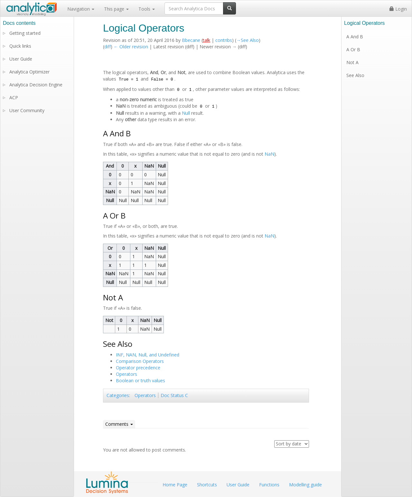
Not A (352, 62)
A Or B (353, 49)
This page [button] (116, 9)
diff (107, 47)
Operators (126, 374)
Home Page (175, 485)
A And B (354, 37)
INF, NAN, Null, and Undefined (147, 355)
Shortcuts (207, 485)
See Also (355, 75)
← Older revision (131, 47)
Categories (118, 395)
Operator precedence (138, 368)
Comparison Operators (140, 361)
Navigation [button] (80, 9)
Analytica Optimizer (29, 72)
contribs (223, 40)
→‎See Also (247, 40)
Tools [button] (146, 9)
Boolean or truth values (140, 380)
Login (398, 9)
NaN (269, 154)
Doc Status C (174, 395)
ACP (13, 97)
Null (186, 113)
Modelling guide (305, 485)
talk (206, 40)
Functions (269, 485)
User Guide (20, 59)
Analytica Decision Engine (35, 85)
